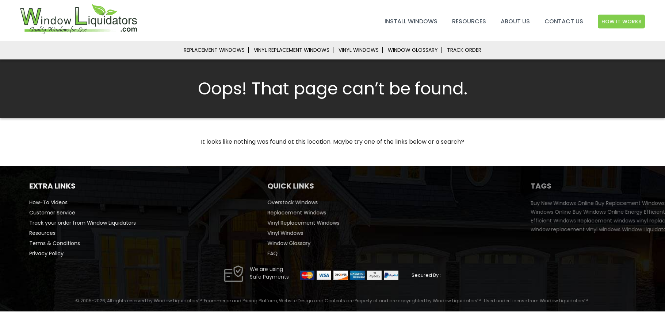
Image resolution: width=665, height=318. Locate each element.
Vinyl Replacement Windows (335, 222)
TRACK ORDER (464, 50)
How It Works (621, 21)
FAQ (304, 253)
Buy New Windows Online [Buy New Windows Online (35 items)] (618, 203)
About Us (515, 21)
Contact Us (563, 21)
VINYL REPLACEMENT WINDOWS (291, 50)
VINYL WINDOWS (359, 50)
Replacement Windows (328, 212)
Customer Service (66, 212)
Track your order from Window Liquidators (96, 222)
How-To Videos (62, 202)
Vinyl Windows (317, 233)
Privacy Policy (60, 253)
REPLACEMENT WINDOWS (214, 50)
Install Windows (411, 21)
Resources (469, 21)
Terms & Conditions (68, 243)
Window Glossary (320, 243)
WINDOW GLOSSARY (413, 50)
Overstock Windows (324, 202)
